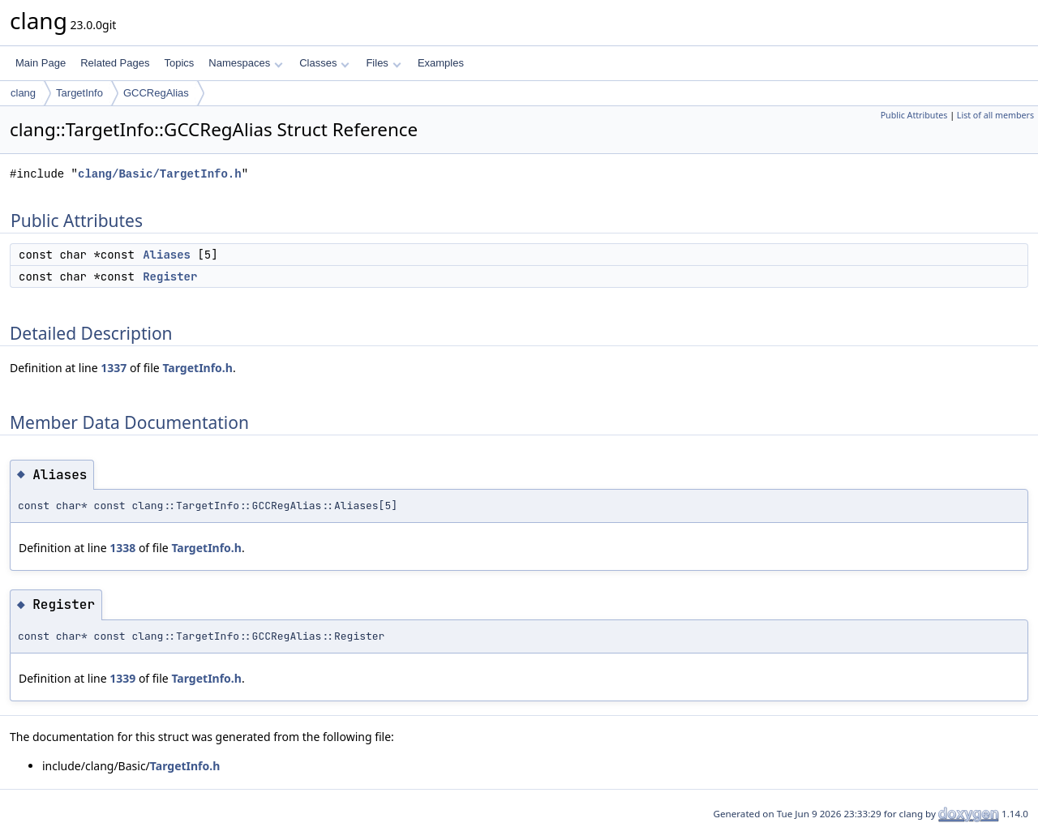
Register (170, 276)
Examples (441, 63)
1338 (122, 547)
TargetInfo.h (197, 367)
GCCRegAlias (156, 93)
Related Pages (114, 63)
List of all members (995, 115)
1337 (114, 367)
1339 (122, 678)
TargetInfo (79, 93)
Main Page (40, 63)
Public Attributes (914, 115)
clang (23, 93)
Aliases (167, 254)
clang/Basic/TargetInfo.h (160, 174)
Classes (324, 63)
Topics (179, 63)
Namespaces (245, 63)
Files (383, 63)
